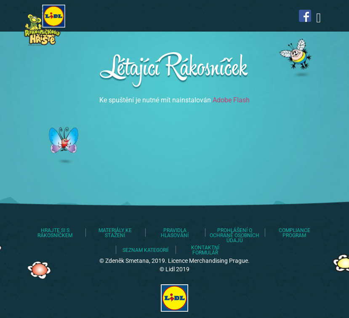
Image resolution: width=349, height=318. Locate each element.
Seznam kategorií (145, 250)
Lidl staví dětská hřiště (42, 25)
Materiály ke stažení (115, 232)
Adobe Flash (231, 100)
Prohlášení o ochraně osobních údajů (234, 235)
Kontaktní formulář (205, 250)
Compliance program (294, 232)
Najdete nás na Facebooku (305, 16)
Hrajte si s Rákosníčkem (54, 232)
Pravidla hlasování (175, 232)
